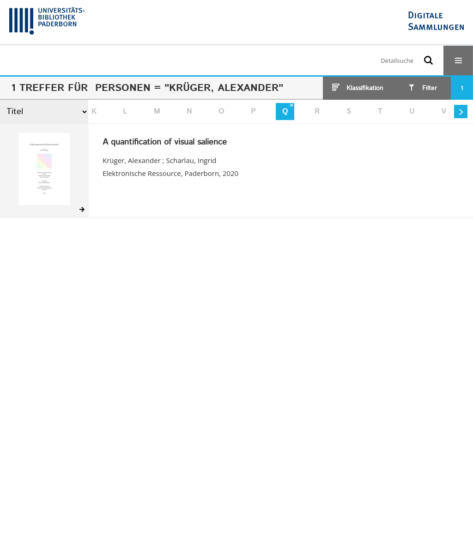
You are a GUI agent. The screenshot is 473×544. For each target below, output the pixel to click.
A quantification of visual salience (165, 143)
